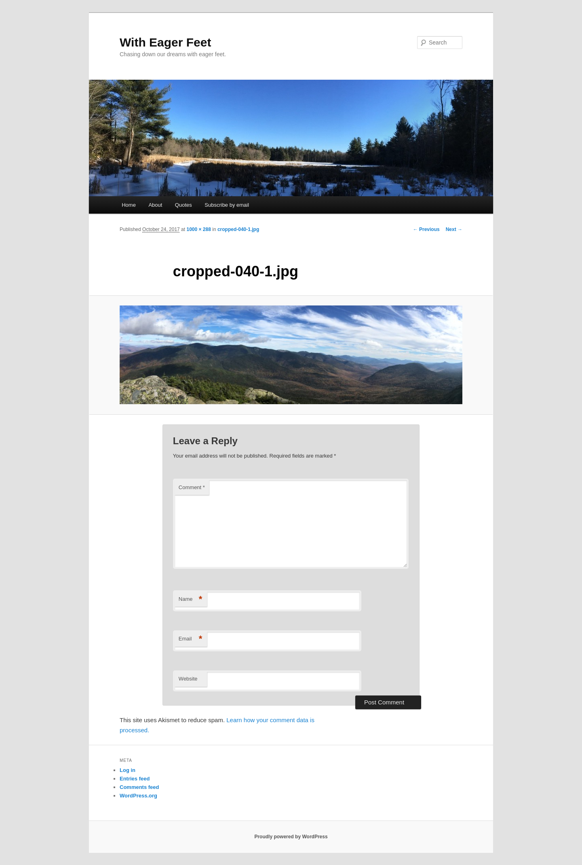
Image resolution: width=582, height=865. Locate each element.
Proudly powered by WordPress (290, 837)
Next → (454, 229)
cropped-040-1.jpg (238, 229)
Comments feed (139, 787)
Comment (192, 487)
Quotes (183, 205)
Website (188, 679)
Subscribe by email (227, 205)
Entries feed (135, 779)
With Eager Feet (165, 42)
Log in (127, 770)
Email (190, 639)
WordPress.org (138, 796)
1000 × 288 (198, 229)
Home (129, 205)
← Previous (426, 229)
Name (190, 599)
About (155, 205)
